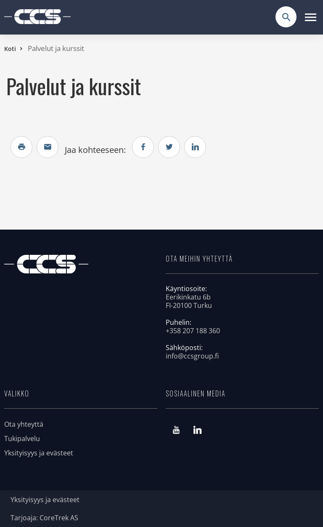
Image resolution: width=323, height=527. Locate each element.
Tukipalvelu (22, 438)
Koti (10, 49)
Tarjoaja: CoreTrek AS (44, 517)
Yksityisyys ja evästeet (38, 452)
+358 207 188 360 (193, 330)
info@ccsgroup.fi (192, 356)
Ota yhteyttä (23, 424)
